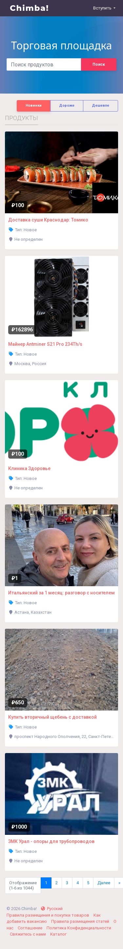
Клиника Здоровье (29, 468)
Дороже (66, 105)
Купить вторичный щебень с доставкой (52, 717)
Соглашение (30, 927)
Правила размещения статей (80, 921)
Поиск (98, 64)
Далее (103, 882)
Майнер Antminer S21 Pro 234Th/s (45, 344)
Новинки (34, 105)
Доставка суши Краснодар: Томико (48, 219)
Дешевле (100, 105)
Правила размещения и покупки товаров (48, 915)
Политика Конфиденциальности (79, 927)
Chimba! (29, 8)
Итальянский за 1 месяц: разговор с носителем (61, 592)
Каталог (58, 934)
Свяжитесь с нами (28, 934)
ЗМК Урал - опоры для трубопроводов (51, 841)
